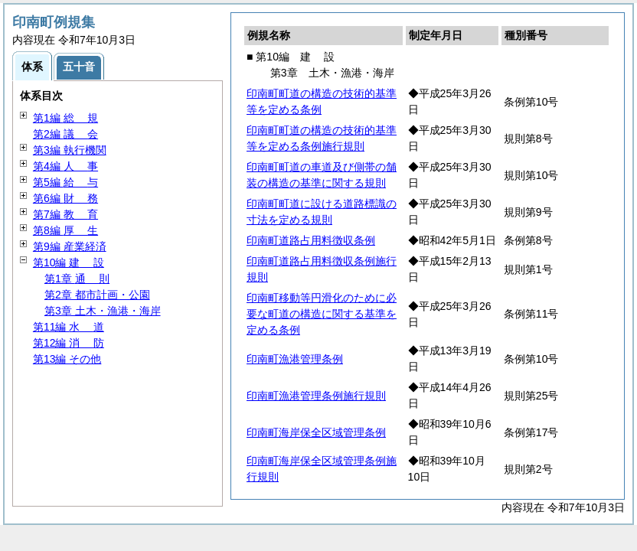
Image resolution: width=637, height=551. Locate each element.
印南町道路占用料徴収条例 (311, 240)
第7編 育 (65, 214)
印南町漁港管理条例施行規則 (316, 396)
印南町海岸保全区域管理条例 (316, 432)
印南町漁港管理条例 (295, 359)
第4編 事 (65, 166)
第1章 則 (76, 278)
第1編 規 (65, 118)
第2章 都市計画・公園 (97, 295)
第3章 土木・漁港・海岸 (102, 311)
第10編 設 (68, 262)
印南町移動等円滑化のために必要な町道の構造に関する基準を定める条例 (322, 314)
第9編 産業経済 (69, 246)
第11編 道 (68, 327)
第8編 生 (65, 230)
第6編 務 (65, 198)
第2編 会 (65, 134)
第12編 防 (68, 343)
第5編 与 (65, 182)
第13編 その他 (67, 359)
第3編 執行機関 (69, 150)
